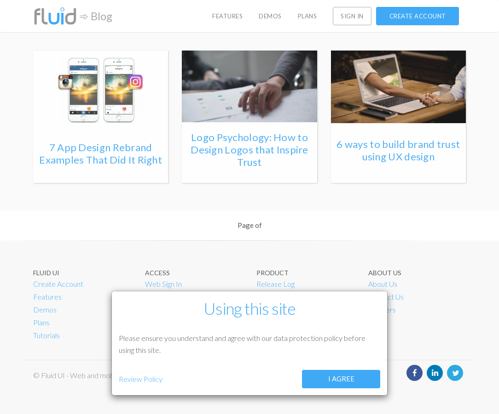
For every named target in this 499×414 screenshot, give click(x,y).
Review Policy (140, 378)
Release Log (275, 283)
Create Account (58, 283)
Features (47, 296)
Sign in (352, 16)
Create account (417, 16)
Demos (45, 309)
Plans (41, 322)
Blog (101, 16)
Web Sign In (163, 283)
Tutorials (46, 335)
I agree (341, 378)
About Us (382, 283)
